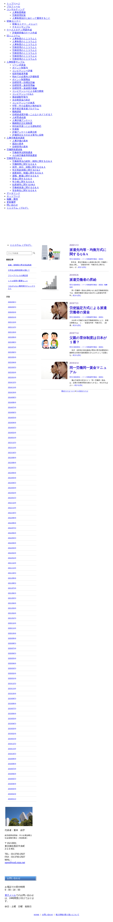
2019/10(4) (12, 693)
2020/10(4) (12, 633)
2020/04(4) (12, 663)
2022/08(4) (12, 523)
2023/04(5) (12, 483)
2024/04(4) (12, 422)
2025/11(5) (12, 327)
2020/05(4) (12, 658)
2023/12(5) (12, 442)
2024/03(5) (12, 427)
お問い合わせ (47, 915)
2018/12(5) (12, 744)
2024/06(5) (12, 412)
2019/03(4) (12, 728)
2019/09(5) (12, 698)
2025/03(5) (12, 367)
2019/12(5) (12, 683)
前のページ (65, 391)
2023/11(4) (12, 447)
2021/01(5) (12, 618)
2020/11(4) (12, 628)
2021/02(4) (12, 613)
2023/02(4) (12, 493)
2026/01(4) (12, 317)
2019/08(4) (12, 703)
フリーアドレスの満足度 (18, 275)
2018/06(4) (12, 774)
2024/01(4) (12, 437)
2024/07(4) (12, 407)
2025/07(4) (12, 347)
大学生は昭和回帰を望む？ (19, 270)
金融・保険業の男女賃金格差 (20, 265)
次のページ (83, 391)
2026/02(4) (12, 312)
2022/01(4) (12, 558)
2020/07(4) (12, 648)
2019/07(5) (12, 708)
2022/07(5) (12, 528)
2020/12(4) (12, 623)
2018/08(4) (12, 764)
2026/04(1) (12, 302)
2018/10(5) (12, 754)
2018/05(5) (12, 779)
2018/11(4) (12, 749)
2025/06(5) (12, 352)
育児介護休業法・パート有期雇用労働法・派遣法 (86, 259)
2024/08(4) (12, 402)
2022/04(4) (12, 543)
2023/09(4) (12, 457)
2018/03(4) (12, 789)
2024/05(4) (12, 417)
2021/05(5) (12, 598)
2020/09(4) (12, 638)
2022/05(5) (12, 538)
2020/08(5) (12, 643)
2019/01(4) (12, 739)
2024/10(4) (12, 392)
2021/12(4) (12, 563)
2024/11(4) (12, 387)
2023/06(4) (12, 473)
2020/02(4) (12, 673)
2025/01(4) (12, 377)
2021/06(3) (12, 593)
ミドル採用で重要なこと (18, 281)
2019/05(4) (12, 718)
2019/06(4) (12, 713)
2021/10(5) (12, 573)
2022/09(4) (12, 518)
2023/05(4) (12, 478)
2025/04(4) (12, 362)
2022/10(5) (12, 513)
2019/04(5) (12, 723)
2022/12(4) (12, 503)
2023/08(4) (12, 462)
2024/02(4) (12, 432)
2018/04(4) (12, 784)
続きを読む (82, 267)
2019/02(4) (12, 733)
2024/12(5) (12, 382)
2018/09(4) (12, 759)
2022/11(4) (12, 508)
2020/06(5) (12, 653)
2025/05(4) (12, 357)
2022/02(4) (12, 553)
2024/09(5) (12, 397)
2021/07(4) (12, 588)
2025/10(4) (12, 332)
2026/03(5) (12, 307)
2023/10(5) (12, 452)
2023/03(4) (12, 488)
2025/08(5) (12, 342)
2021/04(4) (12, 603)
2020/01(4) (12, 678)
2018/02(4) (12, 794)
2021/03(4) (12, 608)
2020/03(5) (12, 668)
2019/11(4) (12, 688)
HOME (36, 915)
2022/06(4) (12, 533)
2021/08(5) (12, 583)
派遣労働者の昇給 (82, 280)
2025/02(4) (12, 372)
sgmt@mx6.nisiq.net (15, 862)
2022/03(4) (12, 548)
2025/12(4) (12, 322)
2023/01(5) (12, 498)
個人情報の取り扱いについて (67, 915)
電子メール (10, 895)
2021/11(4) (12, 568)
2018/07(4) (12, 769)
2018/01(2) (12, 799)
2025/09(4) (12, 337)
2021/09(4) (12, 578)
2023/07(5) (12, 467)
